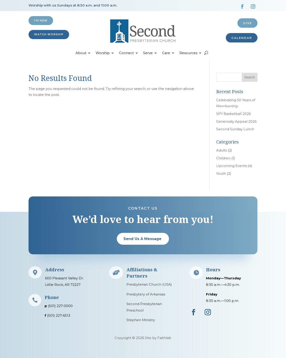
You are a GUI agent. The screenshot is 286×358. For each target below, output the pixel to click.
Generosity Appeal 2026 (236, 121)
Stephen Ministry (140, 320)
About (81, 53)
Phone (52, 297)
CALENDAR (241, 38)
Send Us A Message (142, 239)
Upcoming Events (231, 166)
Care (166, 53)
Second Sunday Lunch (235, 129)
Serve (148, 53)
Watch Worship (49, 34)
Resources (188, 53)
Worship (103, 53)
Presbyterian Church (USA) (149, 284)
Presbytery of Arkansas (145, 294)
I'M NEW (40, 20)
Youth (221, 173)
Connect (126, 53)
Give (247, 23)
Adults (221, 150)
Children (223, 158)
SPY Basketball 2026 (233, 114)
